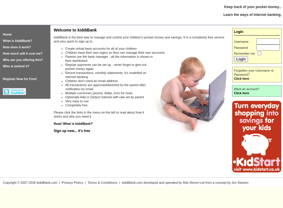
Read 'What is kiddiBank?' (73, 123)
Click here (241, 78)
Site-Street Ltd (193, 182)
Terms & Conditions (102, 182)
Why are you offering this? (23, 60)
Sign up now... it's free (72, 131)
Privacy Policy (72, 182)
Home (7, 34)
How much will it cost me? (23, 53)
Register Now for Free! (20, 79)
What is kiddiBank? (17, 40)
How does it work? (17, 47)
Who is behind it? (16, 66)
